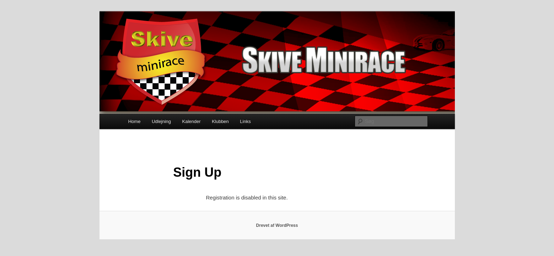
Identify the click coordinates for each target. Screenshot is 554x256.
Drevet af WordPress (277, 225)
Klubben (220, 121)
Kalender (191, 121)
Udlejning (161, 121)
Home (134, 121)
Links (245, 121)
